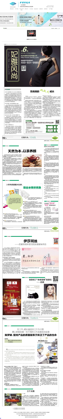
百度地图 (47, 412)
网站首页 (12, 8)
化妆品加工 (36, 8)
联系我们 (46, 8)
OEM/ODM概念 (20, 412)
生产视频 (50, 8)
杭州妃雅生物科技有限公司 (24, 413)
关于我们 (17, 8)
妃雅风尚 (41, 8)
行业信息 (31, 8)
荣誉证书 (26, 8)
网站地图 (44, 412)
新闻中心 (28, 412)
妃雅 (5, 44)
